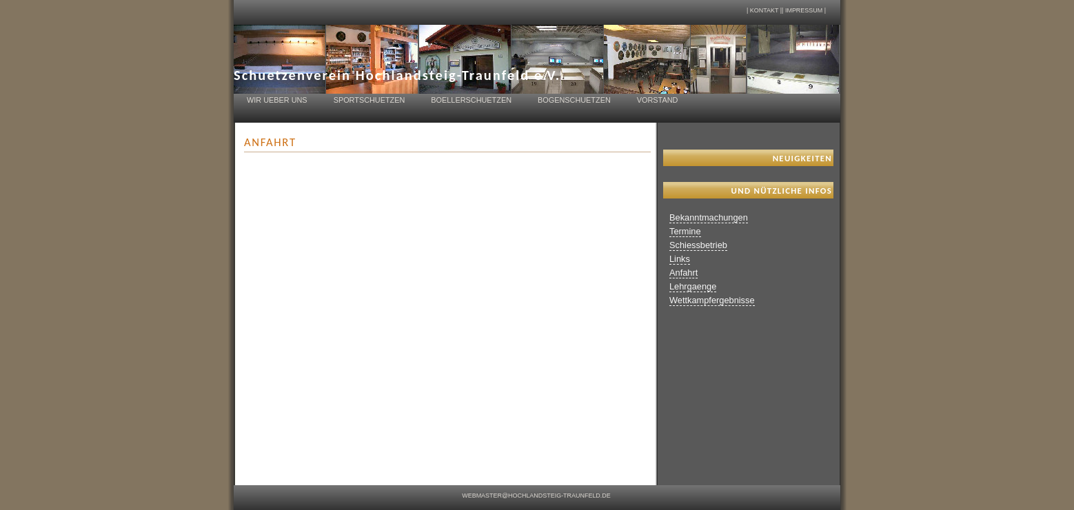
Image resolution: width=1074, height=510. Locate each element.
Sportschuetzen (369, 100)
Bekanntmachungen (708, 217)
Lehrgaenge (692, 286)
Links (679, 259)
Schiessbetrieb (698, 245)
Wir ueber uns (277, 100)
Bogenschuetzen (574, 100)
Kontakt (764, 10)
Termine (685, 231)
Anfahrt (683, 272)
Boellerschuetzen (471, 100)
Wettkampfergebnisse (712, 300)
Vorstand (657, 100)
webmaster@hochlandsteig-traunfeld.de (536, 495)
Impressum (803, 10)
